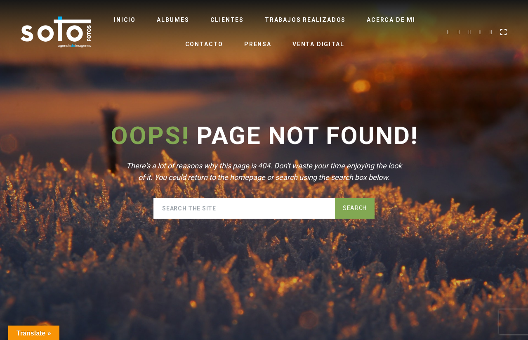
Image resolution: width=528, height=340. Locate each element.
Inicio (125, 20)
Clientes (227, 20)
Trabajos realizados (305, 20)
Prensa (257, 44)
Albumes (173, 20)
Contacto (204, 44)
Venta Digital (318, 44)
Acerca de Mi (391, 20)
